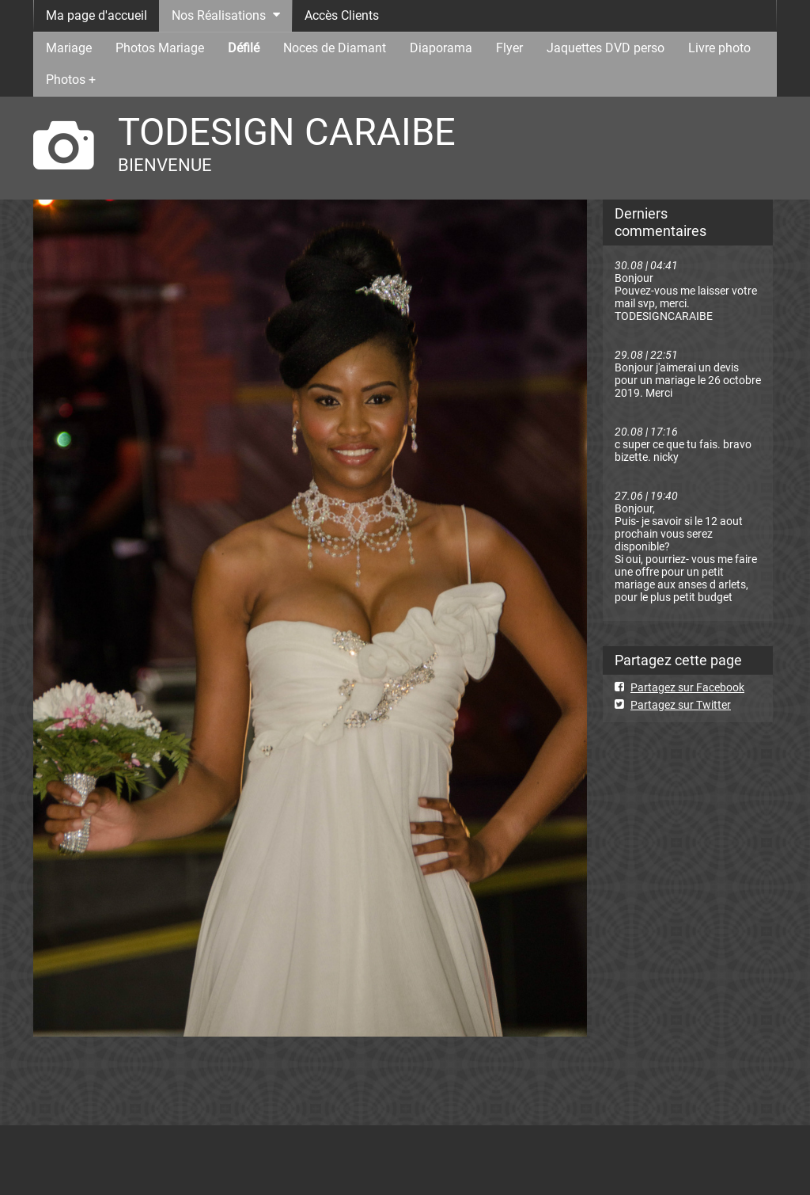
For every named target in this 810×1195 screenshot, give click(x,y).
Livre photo (719, 47)
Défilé (243, 47)
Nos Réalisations (219, 15)
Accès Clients (342, 15)
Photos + (71, 79)
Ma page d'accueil (96, 15)
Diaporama (441, 47)
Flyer (509, 47)
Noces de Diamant (334, 47)
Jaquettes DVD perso (605, 47)
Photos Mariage (159, 47)
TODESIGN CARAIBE (287, 132)
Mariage (69, 47)
